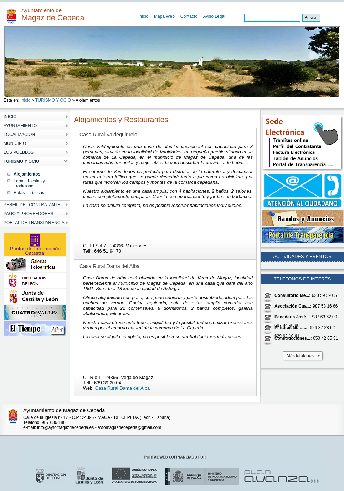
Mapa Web (164, 16)
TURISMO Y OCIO (53, 100)
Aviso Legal (214, 16)
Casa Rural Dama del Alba (122, 388)
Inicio (143, 16)
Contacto (188, 16)
